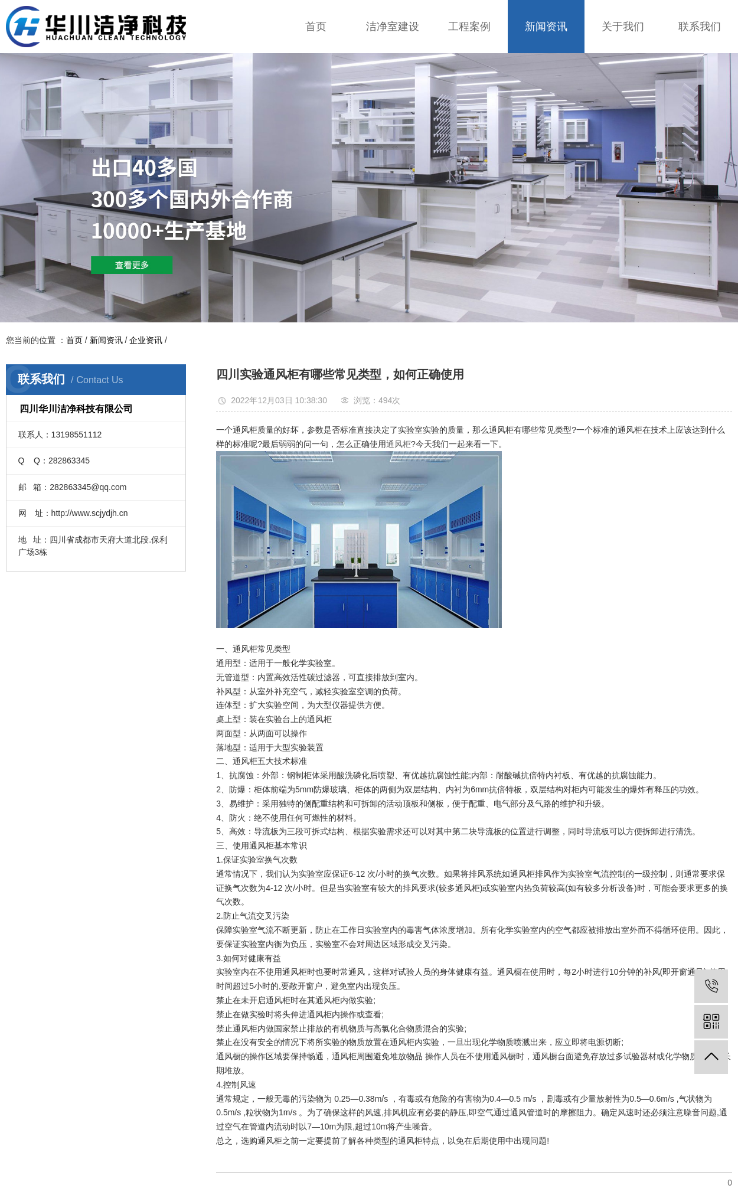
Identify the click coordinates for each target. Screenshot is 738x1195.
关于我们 (623, 26)
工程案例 (469, 26)
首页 (315, 26)
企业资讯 (145, 340)
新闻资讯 (546, 26)
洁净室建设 (392, 26)
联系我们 (699, 26)
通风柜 (398, 444)
